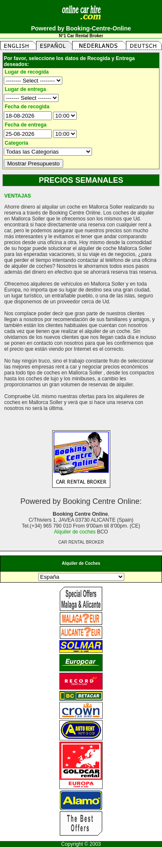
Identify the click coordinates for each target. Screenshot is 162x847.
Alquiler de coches (74, 532)
